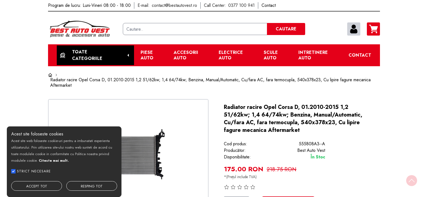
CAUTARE (286, 29)
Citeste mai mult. (54, 160)
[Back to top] (411, 180)
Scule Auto (271, 55)
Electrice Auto (231, 55)
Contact (360, 55)
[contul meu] (353, 29)
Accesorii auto (186, 55)
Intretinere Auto (313, 55)
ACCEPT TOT (36, 186)
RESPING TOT (92, 186)
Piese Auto (147, 55)
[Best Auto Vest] (83, 29)
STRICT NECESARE (34, 171)
